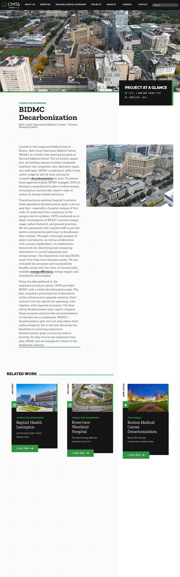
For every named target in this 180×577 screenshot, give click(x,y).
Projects (96, 5)
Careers (127, 5)
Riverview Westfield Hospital (81, 427)
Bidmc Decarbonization (52, 12)
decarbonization (42, 178)
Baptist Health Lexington (29, 424)
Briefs (36, 12)
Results (27, 12)
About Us (30, 5)
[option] (35, 421)
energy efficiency (41, 271)
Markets (111, 5)
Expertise (45, 5)
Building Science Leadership (71, 5)
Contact (143, 5)
